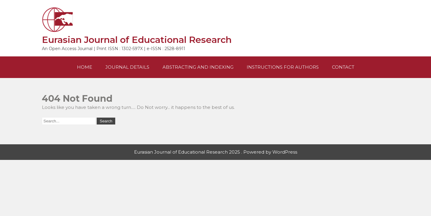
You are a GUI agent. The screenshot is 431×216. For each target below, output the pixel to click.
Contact (343, 67)
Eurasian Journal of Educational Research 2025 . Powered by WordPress (215, 152)
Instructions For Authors (283, 67)
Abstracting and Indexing (198, 67)
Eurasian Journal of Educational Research (137, 39)
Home (84, 67)
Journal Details (127, 67)
